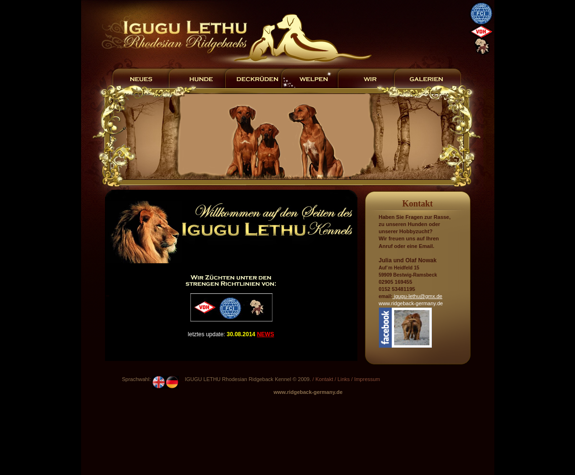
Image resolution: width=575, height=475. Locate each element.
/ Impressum (365, 379)
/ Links (342, 379)
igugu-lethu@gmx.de (417, 296)
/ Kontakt (323, 379)
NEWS (265, 334)
